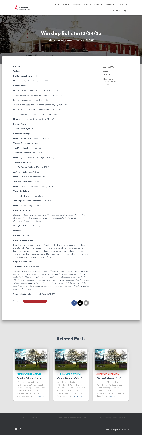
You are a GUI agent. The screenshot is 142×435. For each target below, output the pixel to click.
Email (15, 429)
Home (57, 4)
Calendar (98, 4)
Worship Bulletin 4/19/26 (108, 378)
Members (110, 4)
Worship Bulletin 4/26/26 (69, 378)
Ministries (77, 4)
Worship (87, 4)
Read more (41, 396)
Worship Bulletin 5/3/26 (29, 378)
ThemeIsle (125, 430)
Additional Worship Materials (35, 301)
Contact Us (122, 4)
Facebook (20, 429)
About (66, 4)
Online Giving (115, 11)
